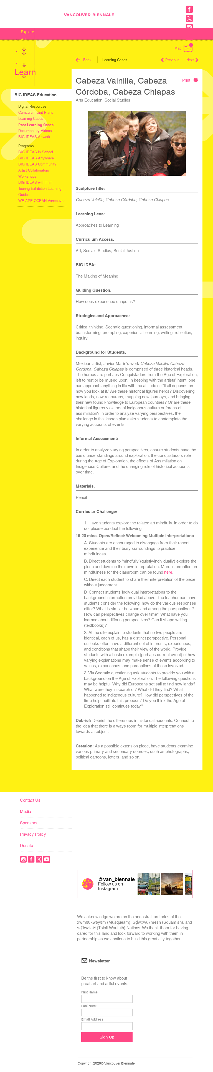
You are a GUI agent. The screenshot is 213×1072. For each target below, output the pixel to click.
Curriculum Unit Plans (35, 112)
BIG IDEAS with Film (35, 182)
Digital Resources (32, 106)
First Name (89, 992)
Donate (26, 845)
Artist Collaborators (33, 170)
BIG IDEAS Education (35, 94)
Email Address (92, 1019)
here (168, 572)
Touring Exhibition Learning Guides (39, 192)
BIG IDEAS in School (35, 152)
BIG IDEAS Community (37, 164)
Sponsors (28, 822)
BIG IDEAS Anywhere (36, 158)
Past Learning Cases (36, 125)
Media (25, 811)
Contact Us (30, 800)
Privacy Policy (33, 834)
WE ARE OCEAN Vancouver (41, 201)
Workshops (27, 176)
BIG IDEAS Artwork (34, 137)
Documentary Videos (35, 131)
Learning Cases (30, 118)
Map (183, 48)
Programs (26, 146)
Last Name (89, 1006)
